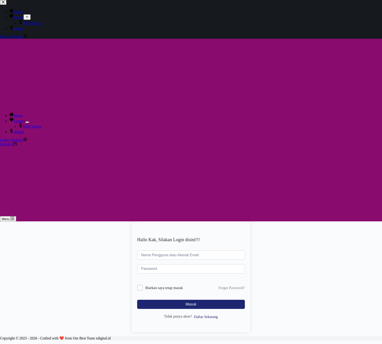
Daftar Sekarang (206, 317)
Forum (17, 121)
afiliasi (16, 132)
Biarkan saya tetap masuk (164, 288)
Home (16, 115)
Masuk (191, 304)
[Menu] (8, 218)
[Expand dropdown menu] (27, 122)
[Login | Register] (13, 140)
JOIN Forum (29, 126)
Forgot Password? (231, 288)
